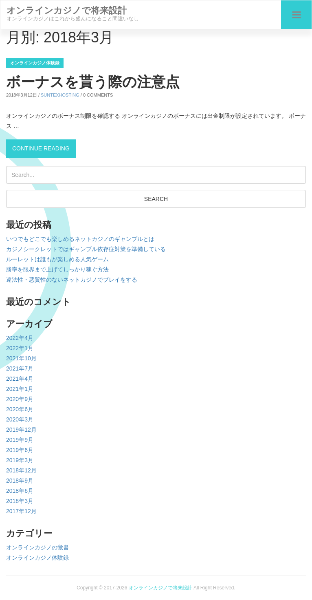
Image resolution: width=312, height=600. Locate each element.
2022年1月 (19, 348)
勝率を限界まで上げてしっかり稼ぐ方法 (57, 269)
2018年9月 (19, 480)
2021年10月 (21, 358)
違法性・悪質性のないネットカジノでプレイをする (71, 279)
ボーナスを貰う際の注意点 (93, 82)
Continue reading (44, 147)
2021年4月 (19, 378)
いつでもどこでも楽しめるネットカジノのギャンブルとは (80, 239)
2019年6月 (19, 450)
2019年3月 (19, 460)
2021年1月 (19, 389)
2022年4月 (19, 338)
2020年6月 (19, 409)
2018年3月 (19, 501)
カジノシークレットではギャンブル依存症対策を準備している (86, 249)
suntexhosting (60, 95)
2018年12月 (21, 470)
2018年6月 (19, 491)
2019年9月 (19, 440)
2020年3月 (19, 419)
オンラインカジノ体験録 (34, 62)
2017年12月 (21, 511)
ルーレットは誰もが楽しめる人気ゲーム (57, 259)
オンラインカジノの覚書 (37, 547)
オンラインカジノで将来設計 (160, 588)
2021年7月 (19, 368)
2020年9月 (19, 399)
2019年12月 (21, 429)
